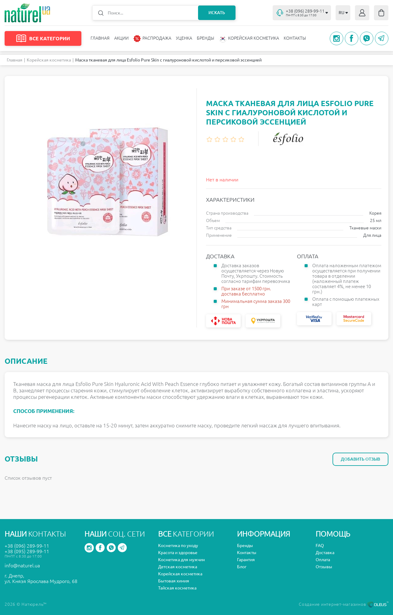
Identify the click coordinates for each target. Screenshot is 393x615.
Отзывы (324, 566)
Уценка (184, 38)
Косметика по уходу (178, 545)
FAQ (320, 545)
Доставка (325, 552)
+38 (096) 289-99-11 (27, 546)
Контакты (295, 38)
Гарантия (246, 559)
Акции (121, 38)
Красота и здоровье (177, 552)
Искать (216, 12)
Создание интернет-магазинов (343, 604)
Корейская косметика (49, 60)
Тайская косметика (177, 587)
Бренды (205, 38)
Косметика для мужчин (181, 559)
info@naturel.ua (22, 565)
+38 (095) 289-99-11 (27, 551)
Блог (242, 566)
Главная (100, 38)
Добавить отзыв (360, 459)
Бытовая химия (173, 580)
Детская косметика (177, 566)
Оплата (323, 559)
